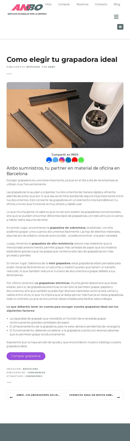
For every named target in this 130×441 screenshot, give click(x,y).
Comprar (77, 7)
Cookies (85, 434)
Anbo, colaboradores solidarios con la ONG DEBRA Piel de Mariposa (40, 380)
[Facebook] (49, 145)
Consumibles (36, 358)
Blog (53, 434)
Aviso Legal (102, 434)
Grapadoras (33, 362)
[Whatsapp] (81, 145)
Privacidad (68, 434)
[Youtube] (75, 145)
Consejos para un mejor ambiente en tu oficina (96, 380)
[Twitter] (55, 145)
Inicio (61, 7)
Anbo (51, 52)
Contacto (38, 434)
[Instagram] (62, 145)
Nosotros (96, 7)
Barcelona (30, 354)
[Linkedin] (68, 145)
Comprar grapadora (26, 341)
